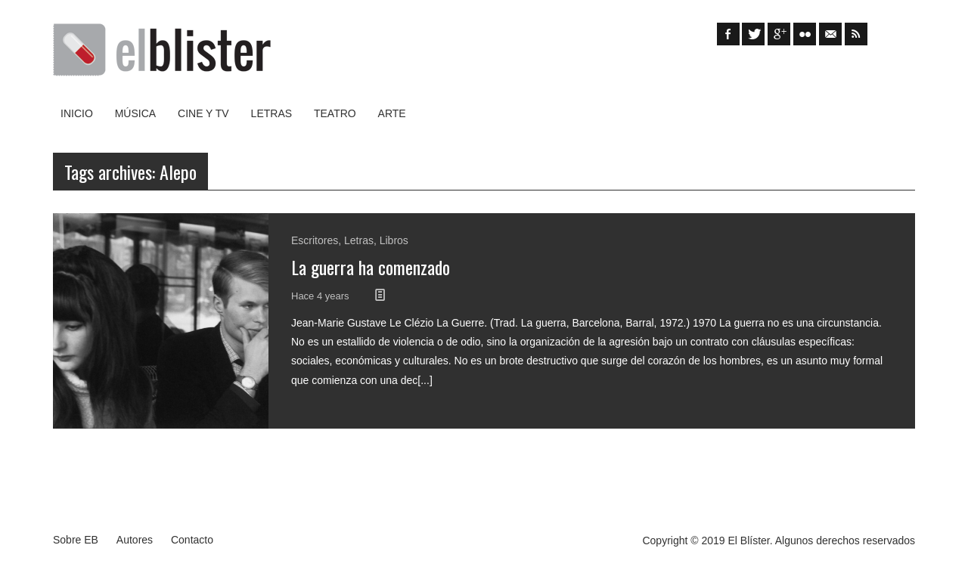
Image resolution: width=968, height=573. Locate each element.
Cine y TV (203, 113)
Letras (271, 113)
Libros (394, 240)
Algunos (794, 540)
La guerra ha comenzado (370, 266)
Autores (134, 540)
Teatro (335, 113)
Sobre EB (75, 540)
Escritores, (317, 240)
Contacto (192, 540)
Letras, (362, 240)
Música (135, 113)
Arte (392, 113)
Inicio (76, 113)
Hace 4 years (321, 296)
